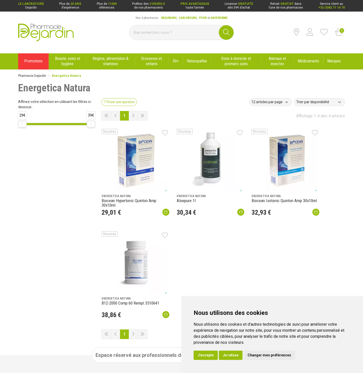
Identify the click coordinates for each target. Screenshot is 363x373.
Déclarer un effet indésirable (104, 307)
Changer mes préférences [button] (269, 355)
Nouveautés (93, 294)
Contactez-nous (29, 301)
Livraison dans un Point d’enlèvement (244, 294)
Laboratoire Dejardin (99, 301)
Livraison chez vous (232, 287)
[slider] (22, 124)
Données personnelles (73, 358)
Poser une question (31, 294)
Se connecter (216, 245)
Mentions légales (30, 358)
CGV (50, 358)
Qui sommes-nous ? (32, 287)
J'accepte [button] (206, 355)
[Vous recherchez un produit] (174, 32)
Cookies (100, 358)
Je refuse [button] (230, 355)
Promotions (93, 287)
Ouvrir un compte (250, 245)
